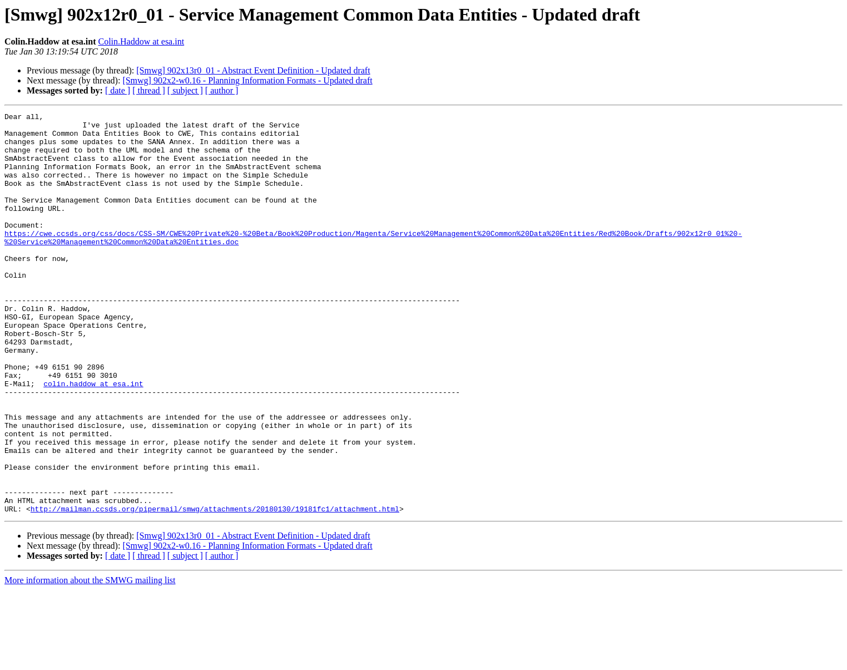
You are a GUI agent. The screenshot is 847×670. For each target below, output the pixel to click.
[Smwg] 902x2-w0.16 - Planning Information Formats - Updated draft (247, 80)
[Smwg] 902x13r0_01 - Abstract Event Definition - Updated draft (253, 70)
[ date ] (117, 90)
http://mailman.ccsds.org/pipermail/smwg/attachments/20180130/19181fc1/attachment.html (215, 589)
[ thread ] (148, 90)
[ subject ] (185, 90)
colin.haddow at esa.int (93, 438)
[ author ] (222, 90)
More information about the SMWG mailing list (90, 660)
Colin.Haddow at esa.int (141, 41)
